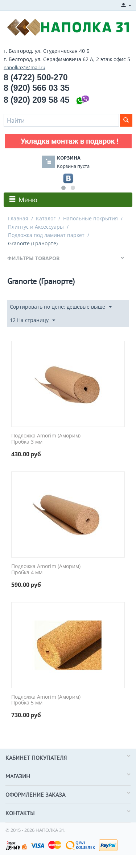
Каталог (45, 218)
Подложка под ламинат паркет (46, 235)
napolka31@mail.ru (24, 67)
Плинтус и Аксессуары (36, 226)
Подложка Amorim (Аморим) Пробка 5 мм (46, 700)
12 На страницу (32, 320)
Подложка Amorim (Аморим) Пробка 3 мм (46, 439)
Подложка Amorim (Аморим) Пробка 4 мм (46, 569)
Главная (18, 218)
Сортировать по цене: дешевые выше (61, 307)
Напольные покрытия (90, 218)
